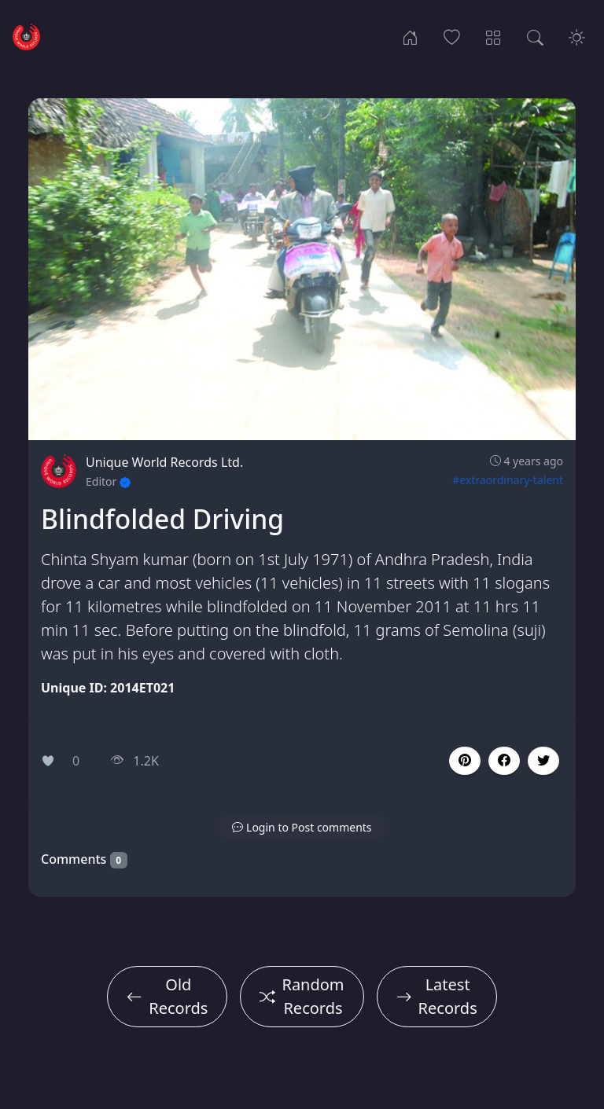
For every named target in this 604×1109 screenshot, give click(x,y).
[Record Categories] (493, 36)
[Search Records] (535, 36)
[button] (504, 761)
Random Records (302, 996)
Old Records (167, 996)
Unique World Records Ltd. (164, 462)
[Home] (410, 36)
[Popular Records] (451, 36)
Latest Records (436, 996)
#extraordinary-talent (507, 479)
